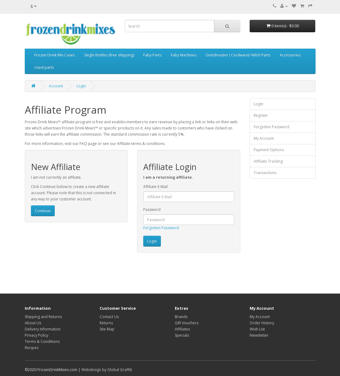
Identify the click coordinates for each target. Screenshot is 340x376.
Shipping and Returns (43, 316)
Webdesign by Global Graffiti (106, 369)
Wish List (257, 329)
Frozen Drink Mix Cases (54, 55)
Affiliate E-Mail (155, 186)
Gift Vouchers (186, 323)
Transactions (265, 172)
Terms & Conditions (42, 341)
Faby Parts (152, 55)
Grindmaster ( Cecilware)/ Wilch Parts (238, 55)
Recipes (31, 347)
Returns (106, 323)
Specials (182, 335)
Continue (43, 210)
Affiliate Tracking (268, 161)
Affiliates (182, 329)
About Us (33, 323)
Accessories (290, 55)
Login (81, 86)
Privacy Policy (36, 335)
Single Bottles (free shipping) (109, 55)
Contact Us (109, 316)
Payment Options (269, 149)
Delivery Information (43, 329)
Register (261, 115)
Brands (181, 316)
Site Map (107, 329)
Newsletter (259, 335)
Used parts (44, 67)
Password (152, 209)
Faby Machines (183, 55)
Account (56, 86)
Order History (262, 323)
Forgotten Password (161, 227)
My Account (264, 138)
